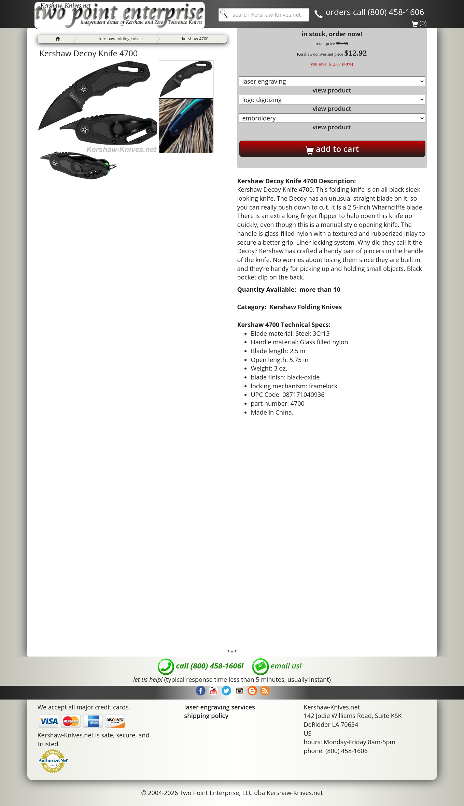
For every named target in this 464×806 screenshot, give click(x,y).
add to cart (332, 149)
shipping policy (206, 715)
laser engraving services (219, 707)
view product (331, 90)
